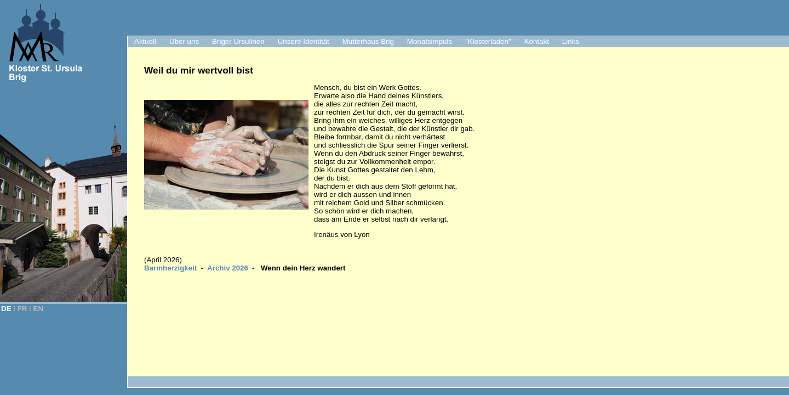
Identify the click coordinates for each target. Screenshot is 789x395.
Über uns (184, 41)
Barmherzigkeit (170, 268)
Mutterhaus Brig (368, 41)
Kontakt (536, 41)
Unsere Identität (303, 41)
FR (22, 308)
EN (38, 308)
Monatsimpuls (429, 41)
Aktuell (145, 41)
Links (570, 41)
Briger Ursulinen (238, 41)
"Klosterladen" (488, 41)
